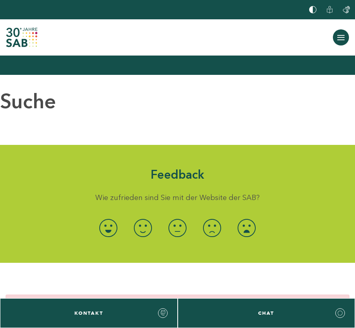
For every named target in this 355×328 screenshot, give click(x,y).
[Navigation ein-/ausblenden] (341, 37)
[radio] (108, 228)
